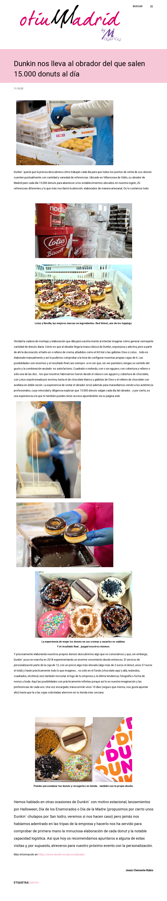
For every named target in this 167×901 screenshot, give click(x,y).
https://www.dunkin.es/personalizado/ (61, 854)
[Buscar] (137, 6)
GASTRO (34, 882)
